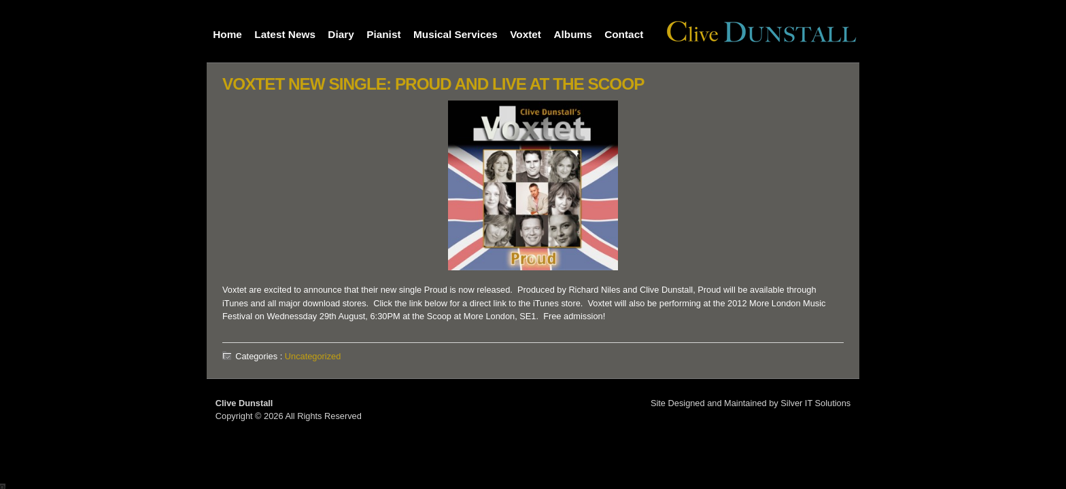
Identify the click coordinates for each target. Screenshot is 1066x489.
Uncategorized (313, 356)
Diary (341, 34)
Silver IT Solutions (815, 403)
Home (227, 34)
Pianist (383, 34)
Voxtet (525, 34)
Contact (623, 34)
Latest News (284, 34)
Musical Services (455, 34)
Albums (572, 34)
